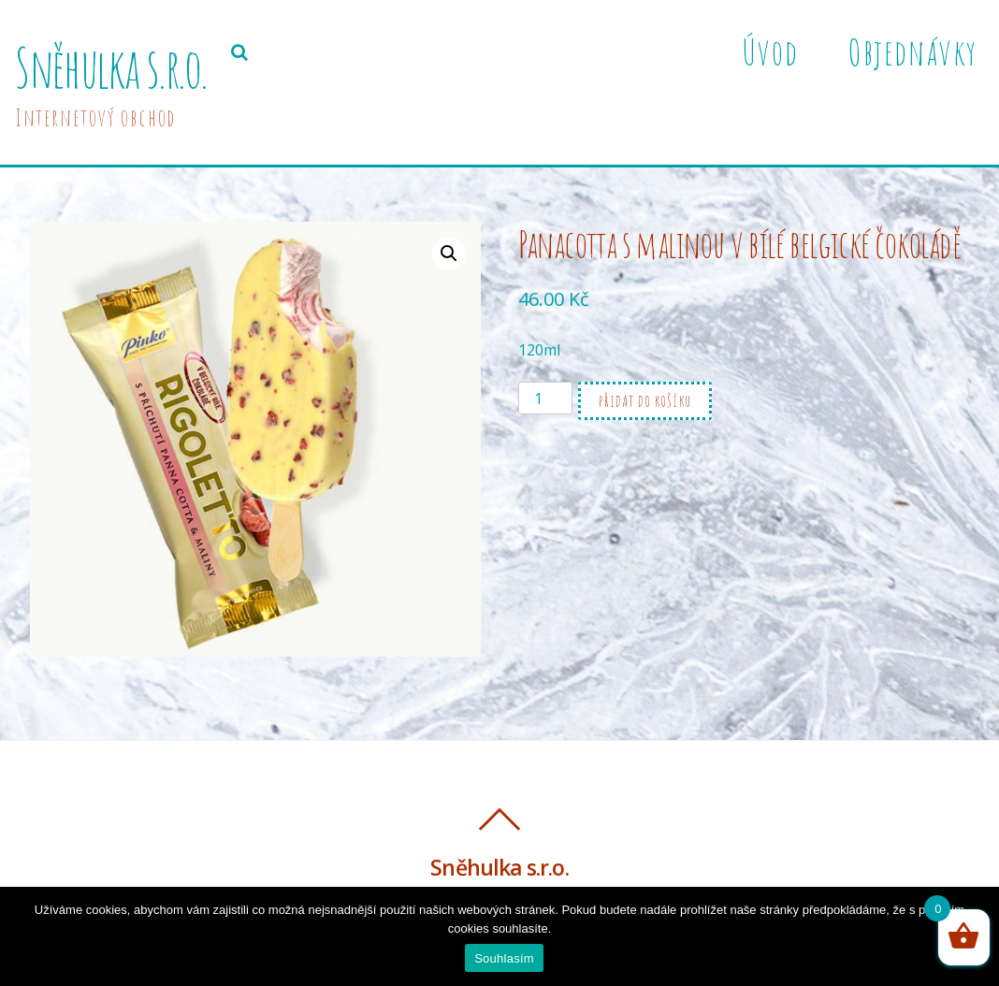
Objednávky (912, 51)
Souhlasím (504, 958)
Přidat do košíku (645, 401)
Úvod (770, 51)
